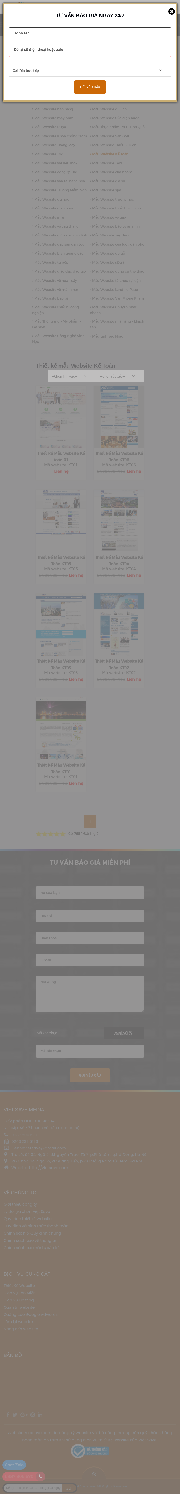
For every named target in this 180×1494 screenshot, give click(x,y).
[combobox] (90, 70)
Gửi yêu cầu (90, 87)
